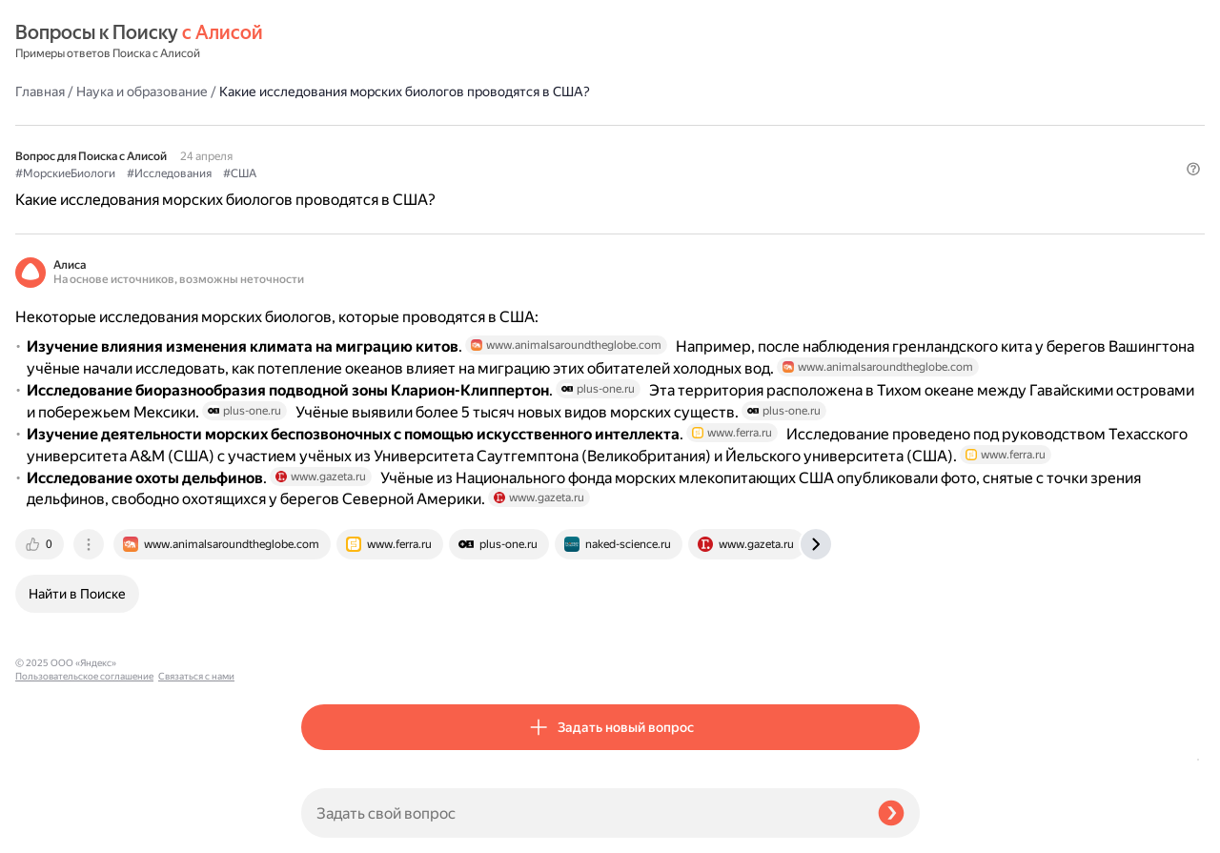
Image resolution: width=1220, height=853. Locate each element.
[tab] (327, 656)
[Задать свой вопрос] (582, 813)
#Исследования (455, 125)
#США (525, 125)
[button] (908, 156)
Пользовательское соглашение (84, 817)
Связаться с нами (53, 830)
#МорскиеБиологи (351, 125)
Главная (326, 42)
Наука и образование (428, 42)
